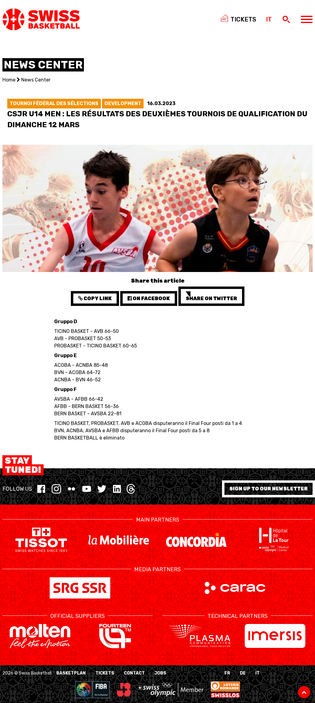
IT (257, 673)
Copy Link (95, 298)
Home (8, 80)
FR (227, 673)
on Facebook (149, 298)
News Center (36, 80)
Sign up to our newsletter (268, 489)
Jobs (160, 673)
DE (243, 673)
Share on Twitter (211, 296)
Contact (134, 673)
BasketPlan (71, 673)
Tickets (104, 673)
